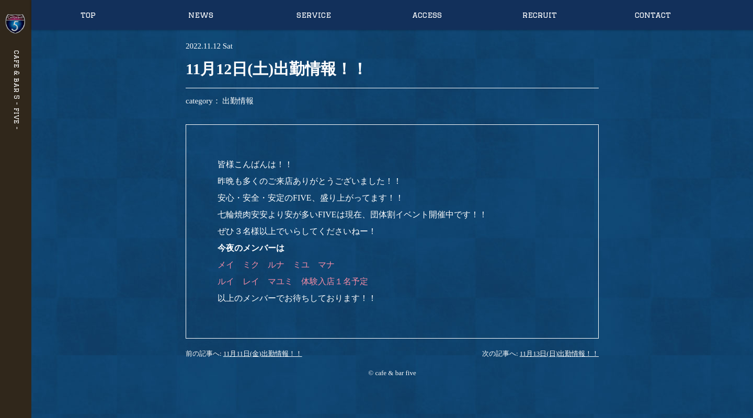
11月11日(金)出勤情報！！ (262, 353)
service (313, 14)
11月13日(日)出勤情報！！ (559, 353)
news (200, 14)
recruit (539, 14)
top (88, 14)
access (427, 14)
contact (653, 14)
